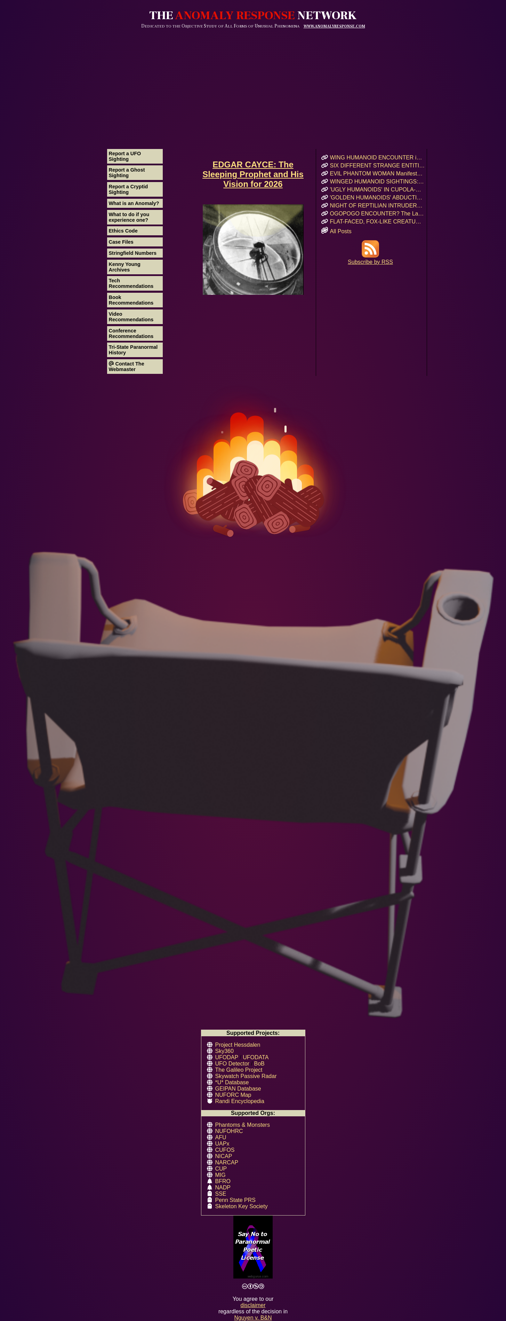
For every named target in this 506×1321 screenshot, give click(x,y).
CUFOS (225, 1150)
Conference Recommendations (131, 333)
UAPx (222, 1144)
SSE (220, 1194)
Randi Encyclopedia (239, 1101)
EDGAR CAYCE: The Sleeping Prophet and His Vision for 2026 (253, 174)
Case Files (121, 242)
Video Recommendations (131, 316)
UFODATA (255, 1057)
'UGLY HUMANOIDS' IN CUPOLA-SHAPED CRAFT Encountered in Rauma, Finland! (377, 189)
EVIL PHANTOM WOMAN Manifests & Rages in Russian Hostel (377, 173)
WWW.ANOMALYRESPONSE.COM (334, 26)
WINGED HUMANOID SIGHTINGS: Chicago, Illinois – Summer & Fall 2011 (377, 181)
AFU (220, 1137)
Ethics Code (123, 231)
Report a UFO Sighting (125, 156)
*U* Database (232, 1082)
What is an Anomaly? (134, 203)
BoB (259, 1064)
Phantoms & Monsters (242, 1125)
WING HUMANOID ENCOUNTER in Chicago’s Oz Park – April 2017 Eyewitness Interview (377, 157)
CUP (221, 1169)
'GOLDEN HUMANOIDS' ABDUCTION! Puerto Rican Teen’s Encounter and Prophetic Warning (377, 197)
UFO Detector (232, 1064)
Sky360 (224, 1051)
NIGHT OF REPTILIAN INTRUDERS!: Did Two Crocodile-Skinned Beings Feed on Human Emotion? (377, 206)
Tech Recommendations (131, 283)
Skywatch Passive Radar (246, 1076)
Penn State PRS (235, 1200)
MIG (220, 1175)
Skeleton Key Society (241, 1206)
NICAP (223, 1156)
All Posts (341, 231)
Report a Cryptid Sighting (128, 189)
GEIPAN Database (238, 1089)
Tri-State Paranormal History (133, 349)
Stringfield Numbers (133, 253)
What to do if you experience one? (129, 217)
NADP (223, 1187)
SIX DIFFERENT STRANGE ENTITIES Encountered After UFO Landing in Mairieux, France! (377, 165)
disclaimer (252, 1305)
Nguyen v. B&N (253, 1318)
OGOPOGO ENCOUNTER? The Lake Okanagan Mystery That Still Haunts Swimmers (377, 214)
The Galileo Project (239, 1070)
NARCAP (227, 1162)
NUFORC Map (233, 1095)
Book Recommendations (131, 300)
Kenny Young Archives (124, 267)
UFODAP (226, 1057)
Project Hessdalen (237, 1045)
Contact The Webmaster (126, 366)
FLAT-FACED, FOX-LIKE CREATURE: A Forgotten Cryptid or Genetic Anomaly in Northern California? (377, 222)
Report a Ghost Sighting (127, 172)
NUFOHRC (229, 1131)
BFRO (223, 1181)
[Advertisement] (253, 81)
